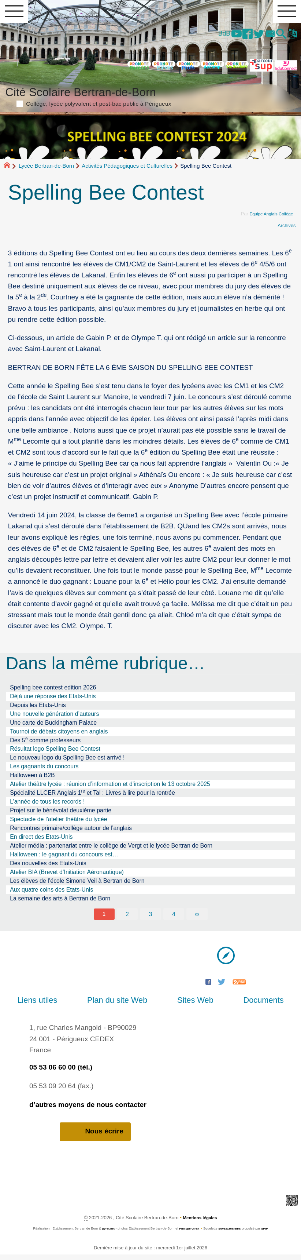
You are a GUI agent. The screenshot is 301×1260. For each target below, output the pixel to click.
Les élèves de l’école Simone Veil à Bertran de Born (77, 885)
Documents (246, 1004)
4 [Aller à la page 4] (174, 918)
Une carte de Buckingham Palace (53, 727)
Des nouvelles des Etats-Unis (48, 867)
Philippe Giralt (188, 1233)
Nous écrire (95, 1136)
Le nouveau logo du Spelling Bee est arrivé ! (67, 761)
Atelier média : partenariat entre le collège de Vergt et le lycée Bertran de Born (111, 849)
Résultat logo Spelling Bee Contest (55, 753)
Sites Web (189, 1004)
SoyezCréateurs (231, 1233)
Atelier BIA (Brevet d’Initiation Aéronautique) (67, 876)
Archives (285, 229)
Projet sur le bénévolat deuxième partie (60, 814)
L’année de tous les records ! (47, 805)
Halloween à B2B (32, 779)
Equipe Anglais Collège (268, 218)
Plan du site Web (123, 1004)
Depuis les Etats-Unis (38, 709)
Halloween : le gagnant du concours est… (64, 858)
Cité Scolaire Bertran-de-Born (150, 98)
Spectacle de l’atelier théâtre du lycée (58, 823)
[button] (278, 37)
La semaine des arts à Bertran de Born (60, 902)
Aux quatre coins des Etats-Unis (51, 894)
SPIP (268, 1233)
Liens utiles (55, 1004)
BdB (211, 36)
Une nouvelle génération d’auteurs (54, 718)
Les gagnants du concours (44, 770)
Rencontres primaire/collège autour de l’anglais (71, 832)
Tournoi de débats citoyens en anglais (59, 735)
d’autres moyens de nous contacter (87, 1109)
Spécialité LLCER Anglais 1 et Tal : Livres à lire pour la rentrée (92, 796)
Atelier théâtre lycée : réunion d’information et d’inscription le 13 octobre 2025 (110, 788)
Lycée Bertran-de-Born (46, 170)
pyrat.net (105, 1233)
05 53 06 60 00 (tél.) (60, 1072)
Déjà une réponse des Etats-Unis (53, 700)
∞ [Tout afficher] (198, 918)
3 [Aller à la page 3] (150, 918)
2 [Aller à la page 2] (127, 918)
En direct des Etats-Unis (41, 841)
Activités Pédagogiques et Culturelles (127, 170)
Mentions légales (200, 1223)
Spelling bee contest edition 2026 (53, 691)
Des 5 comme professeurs (45, 743)
